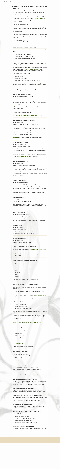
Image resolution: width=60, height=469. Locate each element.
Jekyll (14, 466)
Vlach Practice (17, 114)
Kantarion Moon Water (20, 269)
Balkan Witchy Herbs (41, 87)
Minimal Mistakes (19, 466)
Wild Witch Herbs (6, 1)
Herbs (20, 1)
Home (16, 1)
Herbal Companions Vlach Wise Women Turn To (31, 124)
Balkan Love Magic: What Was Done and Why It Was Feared (27, 342)
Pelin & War (15, 148)
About (57, 1)
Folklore (25, 1)
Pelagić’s (28, 167)
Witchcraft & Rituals (33, 1)
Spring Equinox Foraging (38, 71)
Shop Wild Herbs (50, 1)
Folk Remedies (42, 1)
